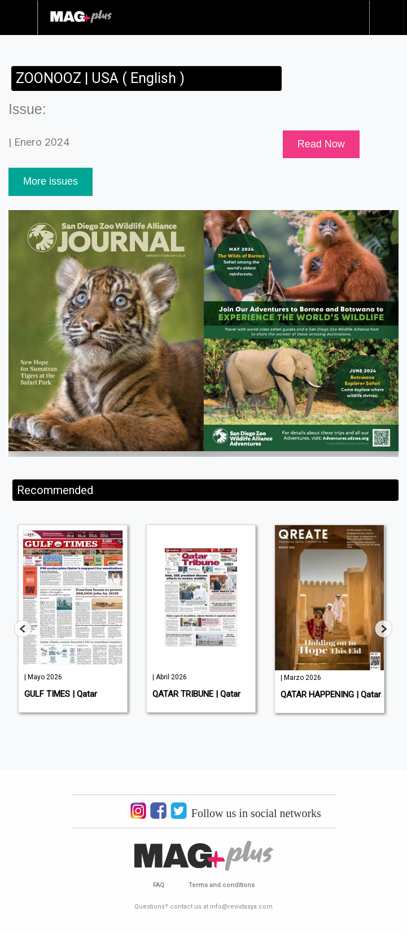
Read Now (321, 144)
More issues (50, 181)
